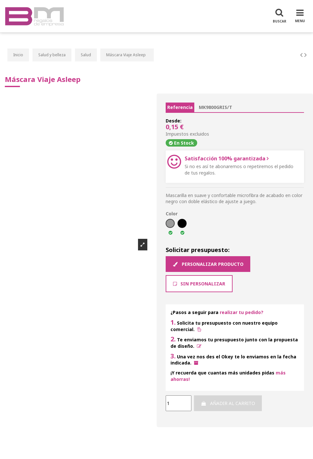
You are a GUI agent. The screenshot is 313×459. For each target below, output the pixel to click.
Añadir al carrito (228, 403)
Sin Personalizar (199, 284)
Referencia (180, 107)
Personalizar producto (208, 264)
